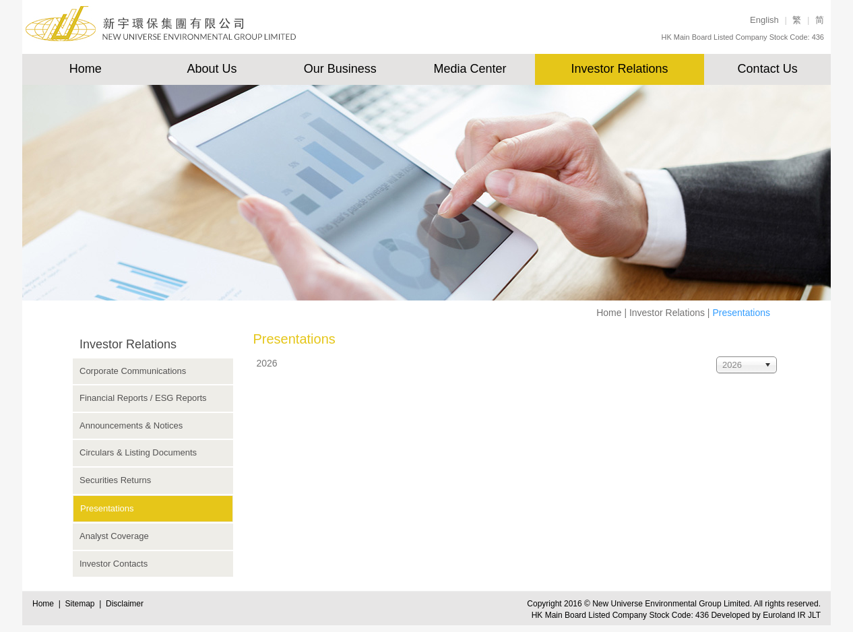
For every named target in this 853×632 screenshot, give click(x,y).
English (764, 20)
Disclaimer (125, 603)
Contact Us (768, 68)
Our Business (340, 68)
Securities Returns (115, 480)
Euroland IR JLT (792, 615)
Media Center (469, 68)
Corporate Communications (133, 371)
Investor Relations (619, 68)
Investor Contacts (114, 564)
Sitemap (82, 603)
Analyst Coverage (114, 536)
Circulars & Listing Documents (138, 452)
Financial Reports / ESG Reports (143, 398)
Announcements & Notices (131, 425)
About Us (212, 68)
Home (85, 68)
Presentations (107, 508)
